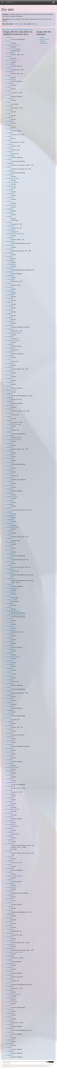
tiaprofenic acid (11, 963)
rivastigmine (10, 868)
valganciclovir (11, 1013)
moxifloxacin (10, 664)
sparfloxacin (10, 914)
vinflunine (10, 1036)
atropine (9, 216)
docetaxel (10, 397)
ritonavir (9, 864)
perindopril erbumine (13, 767)
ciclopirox (10, 310)
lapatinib (9, 565)
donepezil (10, 401)
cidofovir (9, 314)
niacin (9, 687)
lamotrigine (10, 557)
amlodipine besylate (13, 178)
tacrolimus (10, 929)
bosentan (10, 256)
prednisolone (11, 805)
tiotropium (10, 967)
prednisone (10, 813)
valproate (10, 1017)
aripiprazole (10, 197)
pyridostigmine (11, 824)
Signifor (9, 140)
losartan (9, 607)
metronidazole (11, 630)
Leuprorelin (10, 98)
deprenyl (9, 386)
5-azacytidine (11, 52)
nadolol (9, 672)
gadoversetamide (12, 496)
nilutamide (10, 695)
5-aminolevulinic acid (13, 45)
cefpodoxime (11, 294)
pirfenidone (10, 778)
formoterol (10, 481)
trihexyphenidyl (11, 998)
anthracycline (11, 193)
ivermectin (10, 550)
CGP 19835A (11, 64)
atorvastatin (10, 213)
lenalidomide (11, 578)
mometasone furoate (13, 657)
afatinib (9, 167)
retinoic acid (10, 843)
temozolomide (11, 940)
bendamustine (11, 230)
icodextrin (10, 531)
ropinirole (10, 872)
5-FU (8, 41)
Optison (9, 125)
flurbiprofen (10, 470)
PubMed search (18, 24)
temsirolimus (11, 944)
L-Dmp (9, 94)
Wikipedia (34, 24)
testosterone (10, 948)
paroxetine (10, 744)
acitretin (9, 159)
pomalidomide (11, 786)
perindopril (10, 763)
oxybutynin (10, 725)
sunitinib (9, 925)
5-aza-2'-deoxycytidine (13, 49)
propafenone (11, 820)
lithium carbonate (12, 599)
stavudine (10, 921)
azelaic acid (10, 226)
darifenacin (10, 371)
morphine (10, 660)
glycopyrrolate (11, 516)
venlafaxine (10, 1032)
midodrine (10, 637)
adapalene (10, 163)
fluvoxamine (10, 477)
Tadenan (9, 148)
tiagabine (10, 960)
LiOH (8, 102)
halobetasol (10, 519)
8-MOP (9, 56)
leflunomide (10, 573)
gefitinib (9, 508)
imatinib (9, 535)
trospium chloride (12, 1001)
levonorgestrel (11, 592)
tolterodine (10, 979)
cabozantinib (11, 279)
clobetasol (10, 336)
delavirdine (10, 382)
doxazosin (10, 405)
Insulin (9, 87)
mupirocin (10, 668)
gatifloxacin (10, 504)
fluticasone (10, 474)
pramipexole (10, 798)
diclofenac (10, 394)
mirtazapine (10, 645)
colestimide (10, 352)
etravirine (10, 443)
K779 (8, 91)
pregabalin (10, 817)
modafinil (9, 653)
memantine (10, 622)
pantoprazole (11, 740)
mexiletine (10, 634)
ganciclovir (10, 500)
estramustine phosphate (14, 439)
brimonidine (10, 260)
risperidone (10, 860)
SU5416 (9, 136)
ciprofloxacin (11, 321)
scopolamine (11, 883)
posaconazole (11, 794)
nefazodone (10, 683)
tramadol (9, 982)
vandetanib (10, 1021)
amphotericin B (11, 186)
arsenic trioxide (11, 205)
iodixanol (9, 546)
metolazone (10, 626)
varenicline (10, 1024)
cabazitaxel (10, 275)
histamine (10, 523)
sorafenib (10, 910)
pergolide (10, 759)
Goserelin (10, 83)
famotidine (10, 451)
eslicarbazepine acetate (14, 424)
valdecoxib (10, 1009)
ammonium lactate (12, 182)
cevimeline (10, 306)
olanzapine (10, 706)
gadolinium (10, 493)
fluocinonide (10, 462)
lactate (42, 37)
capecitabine (11, 291)
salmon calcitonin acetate (14, 876)
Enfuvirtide (10, 72)
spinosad (9, 918)
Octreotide (10, 121)
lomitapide (10, 603)
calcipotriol (10, 287)
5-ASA (9, 37)
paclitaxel (10, 733)
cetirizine (9, 302)
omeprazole (10, 714)
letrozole (9, 584)
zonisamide (10, 1051)
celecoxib (10, 298)
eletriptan (10, 413)
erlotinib (9, 420)
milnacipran (10, 641)
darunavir (10, 375)
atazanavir (10, 209)
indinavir (9, 538)
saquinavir (10, 879)
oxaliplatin (10, 721)
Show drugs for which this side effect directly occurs (17, 29)
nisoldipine (10, 698)
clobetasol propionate (13, 340)
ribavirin (9, 851)
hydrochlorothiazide (13, 527)
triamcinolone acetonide (14, 994)
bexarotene (10, 237)
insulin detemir (11, 542)
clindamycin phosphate (14, 333)
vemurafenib (10, 1028)
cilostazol (10, 317)
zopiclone (10, 1055)
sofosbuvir (10, 902)
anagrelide (10, 190)
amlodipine (10, 174)
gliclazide (10, 512)
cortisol (9, 359)
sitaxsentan (10, 899)
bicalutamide (11, 241)
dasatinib (9, 378)
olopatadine (10, 710)
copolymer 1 (10, 355)
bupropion (10, 268)
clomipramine (11, 348)
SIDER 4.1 (10, 2)
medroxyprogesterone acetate (16, 615)
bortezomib (10, 253)
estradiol (9, 432)
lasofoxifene (10, 569)
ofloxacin (9, 702)
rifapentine (10, 857)
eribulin (9, 416)
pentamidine (10, 752)
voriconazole (11, 1040)
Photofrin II (10, 129)
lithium (9, 596)
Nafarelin (9, 117)
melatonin (10, 618)
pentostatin (10, 756)
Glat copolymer (11, 79)
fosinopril (9, 485)
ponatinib (10, 790)
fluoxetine (10, 466)
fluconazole (10, 458)
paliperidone (10, 737)
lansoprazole (11, 561)
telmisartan (10, 937)
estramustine (11, 435)
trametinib (10, 986)
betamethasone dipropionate (15, 233)
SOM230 (9, 132)
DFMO (9, 68)
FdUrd (9, 75)
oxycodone (10, 729)
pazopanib (10, 748)
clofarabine (10, 344)
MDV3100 (10, 106)
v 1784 (9, 1005)
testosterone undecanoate (15, 952)
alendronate (10, 171)
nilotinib (9, 691)
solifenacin (10, 906)
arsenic (9, 201)
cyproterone (10, 363)
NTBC (9, 113)
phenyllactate (11, 771)
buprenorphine (11, 264)
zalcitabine (10, 1043)
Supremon (10, 144)
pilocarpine (10, 775)
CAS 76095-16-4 (12, 60)
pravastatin (10, 801)
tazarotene (10, 933)
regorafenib (10, 839)
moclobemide (11, 649)
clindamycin (10, 329)
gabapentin (10, 489)
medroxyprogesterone (13, 611)
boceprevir (10, 249)
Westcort (9, 152)
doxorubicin (10, 409)
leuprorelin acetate (12, 588)
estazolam (10, 428)
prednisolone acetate (13, 809)
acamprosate (11, 155)
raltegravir (10, 836)
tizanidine (10, 971)
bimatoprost (10, 245)
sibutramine (10, 895)
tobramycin (10, 975)
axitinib (9, 222)
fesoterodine (10, 455)
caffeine (9, 283)
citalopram (10, 325)
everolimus (10, 447)
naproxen (10, 676)
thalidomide (10, 956)
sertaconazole (11, 887)
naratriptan (10, 679)
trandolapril (10, 990)
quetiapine (10, 828)
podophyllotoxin (11, 782)
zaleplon (9, 1047)
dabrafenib (10, 367)
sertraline (10, 891)
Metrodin (9, 110)
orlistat (9, 718)
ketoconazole (11, 554)
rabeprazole (10, 832)
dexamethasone (12, 390)
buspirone (10, 272)
